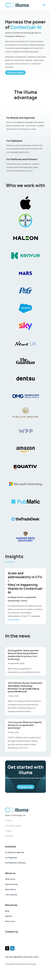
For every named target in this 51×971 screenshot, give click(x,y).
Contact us (25, 786)
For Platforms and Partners (21, 159)
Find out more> (14, 619)
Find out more (15, 72)
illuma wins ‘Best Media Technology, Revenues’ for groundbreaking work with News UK (25, 687)
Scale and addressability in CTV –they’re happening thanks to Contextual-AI (25, 583)
